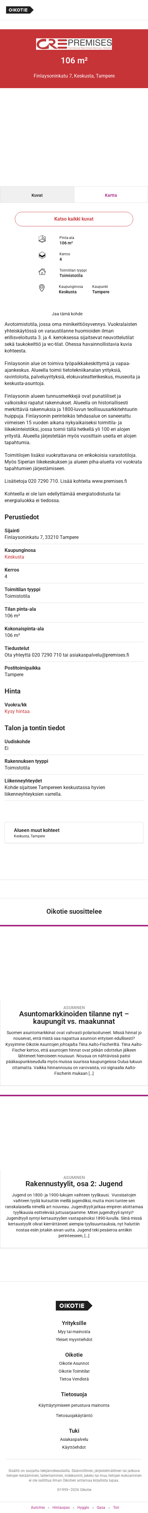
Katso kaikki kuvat (73, 219)
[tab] (37, 194)
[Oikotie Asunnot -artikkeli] (74, 1005)
